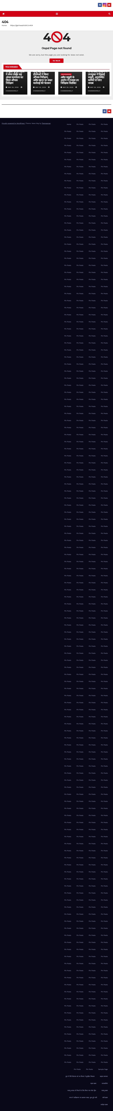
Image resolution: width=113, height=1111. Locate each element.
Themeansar (46, 123)
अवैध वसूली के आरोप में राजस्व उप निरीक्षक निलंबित (70, 80)
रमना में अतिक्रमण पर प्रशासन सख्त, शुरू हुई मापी (83, 1097)
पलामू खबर (104, 1090)
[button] (109, 14)
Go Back (56, 61)
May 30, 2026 (13, 87)
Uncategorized (66, 74)
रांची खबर (105, 1097)
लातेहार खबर (104, 1104)
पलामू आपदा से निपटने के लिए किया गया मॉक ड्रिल (81, 1090)
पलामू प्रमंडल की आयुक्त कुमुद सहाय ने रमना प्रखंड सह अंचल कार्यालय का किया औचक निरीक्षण (15, 76)
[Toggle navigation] (56, 14)
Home (4, 25)
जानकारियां (105, 1083)
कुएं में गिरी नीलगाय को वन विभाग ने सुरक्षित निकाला (80, 1076)
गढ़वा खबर (93, 1083)
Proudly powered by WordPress (13, 123)
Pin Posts (80, 124)
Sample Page (103, 1069)
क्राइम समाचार (104, 1076)
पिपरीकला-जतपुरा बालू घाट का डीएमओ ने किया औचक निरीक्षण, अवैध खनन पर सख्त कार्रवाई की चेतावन (42, 76)
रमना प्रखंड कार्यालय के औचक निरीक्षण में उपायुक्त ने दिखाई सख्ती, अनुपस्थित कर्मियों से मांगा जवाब (97, 76)
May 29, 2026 (68, 87)
